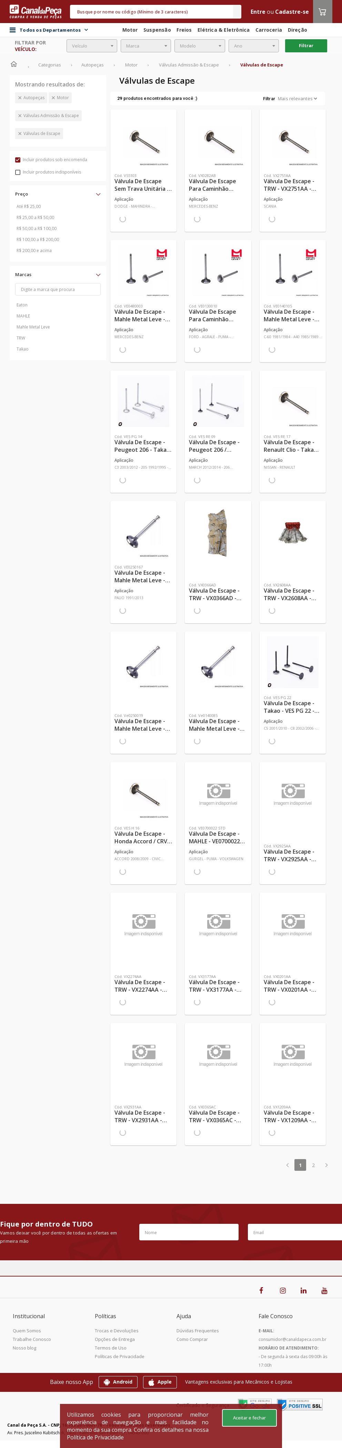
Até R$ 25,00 (29, 206)
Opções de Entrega (115, 1339)
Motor (63, 98)
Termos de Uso (111, 1348)
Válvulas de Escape (41, 133)
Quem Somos (27, 1330)
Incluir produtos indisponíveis (48, 172)
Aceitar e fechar (249, 1418)
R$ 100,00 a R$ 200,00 (38, 239)
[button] (58, 193)
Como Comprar (192, 1339)
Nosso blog (24, 1348)
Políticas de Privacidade (119, 1356)
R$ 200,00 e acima (34, 250)
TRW (21, 338)
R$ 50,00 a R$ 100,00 (37, 228)
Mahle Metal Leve (33, 327)
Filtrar (306, 45)
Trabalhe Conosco (32, 1339)
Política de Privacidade (95, 1437)
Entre (258, 11)
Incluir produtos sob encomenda (51, 160)
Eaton (22, 305)
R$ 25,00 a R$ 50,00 (35, 217)
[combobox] (92, 45)
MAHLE (23, 316)
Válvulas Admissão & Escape (51, 115)
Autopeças (33, 98)
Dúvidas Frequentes (198, 1330)
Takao (23, 349)
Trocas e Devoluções (117, 1330)
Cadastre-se (292, 11)
